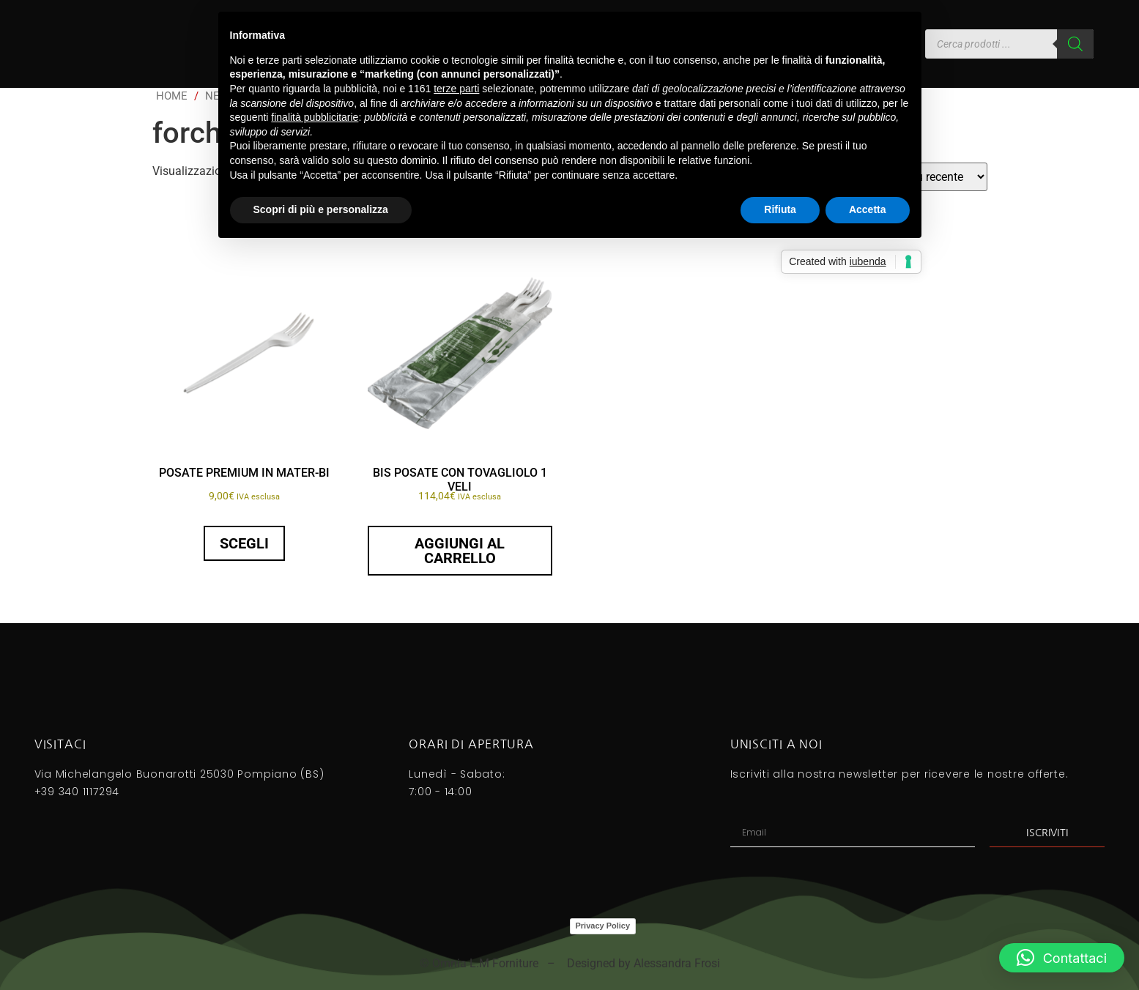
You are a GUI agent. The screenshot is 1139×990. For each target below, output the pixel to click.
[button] (1061, 957)
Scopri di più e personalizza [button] (320, 209)
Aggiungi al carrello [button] (460, 551)
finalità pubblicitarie (314, 117)
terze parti (456, 88)
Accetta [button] (867, 209)
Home (172, 96)
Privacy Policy (603, 925)
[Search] (1075, 44)
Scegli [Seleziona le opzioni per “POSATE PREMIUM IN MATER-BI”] (244, 543)
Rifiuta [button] (780, 209)
